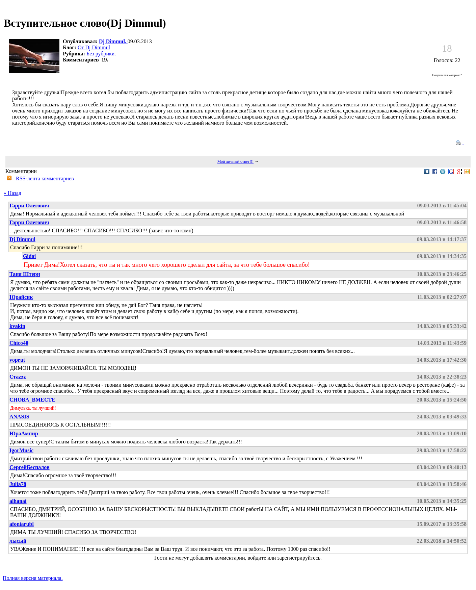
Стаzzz (17, 377)
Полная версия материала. (33, 578)
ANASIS (19, 416)
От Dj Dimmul (94, 47)
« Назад (12, 193)
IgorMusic (21, 450)
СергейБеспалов (29, 467)
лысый (17, 541)
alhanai (18, 501)
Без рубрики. (101, 53)
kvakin (17, 326)
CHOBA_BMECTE (32, 400)
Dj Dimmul (22, 239)
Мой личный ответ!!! (235, 161)
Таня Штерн (24, 274)
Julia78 (17, 484)
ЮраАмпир (23, 433)
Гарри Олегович (29, 205)
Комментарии (21, 171)
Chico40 (18, 343)
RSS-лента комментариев (43, 178)
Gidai (29, 256)
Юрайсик (21, 297)
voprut (17, 360)
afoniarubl (21, 524)
